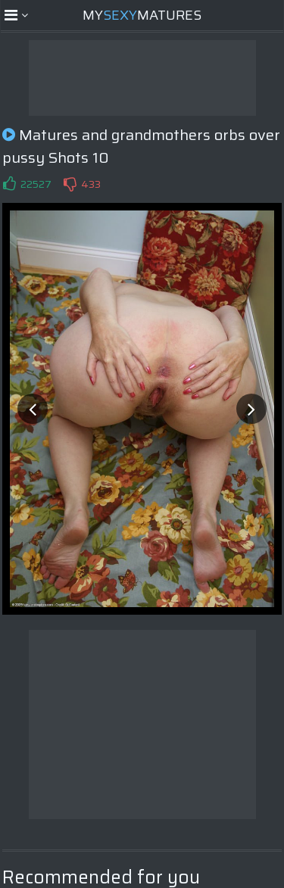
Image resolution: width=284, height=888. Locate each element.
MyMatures (142, 15)
